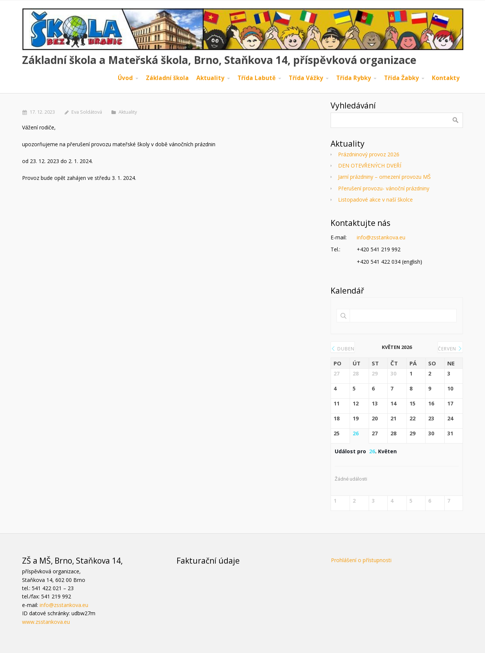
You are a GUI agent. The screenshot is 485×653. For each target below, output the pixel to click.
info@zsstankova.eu (381, 237)
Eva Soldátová (86, 112)
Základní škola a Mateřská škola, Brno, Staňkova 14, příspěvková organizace (219, 60)
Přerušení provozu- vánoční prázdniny (383, 188)
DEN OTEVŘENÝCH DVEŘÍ (369, 165)
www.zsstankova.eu (46, 621)
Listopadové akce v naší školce (375, 199)
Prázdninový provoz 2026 (368, 154)
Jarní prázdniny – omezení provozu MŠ (384, 176)
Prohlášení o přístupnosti (361, 560)
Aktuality (128, 112)
